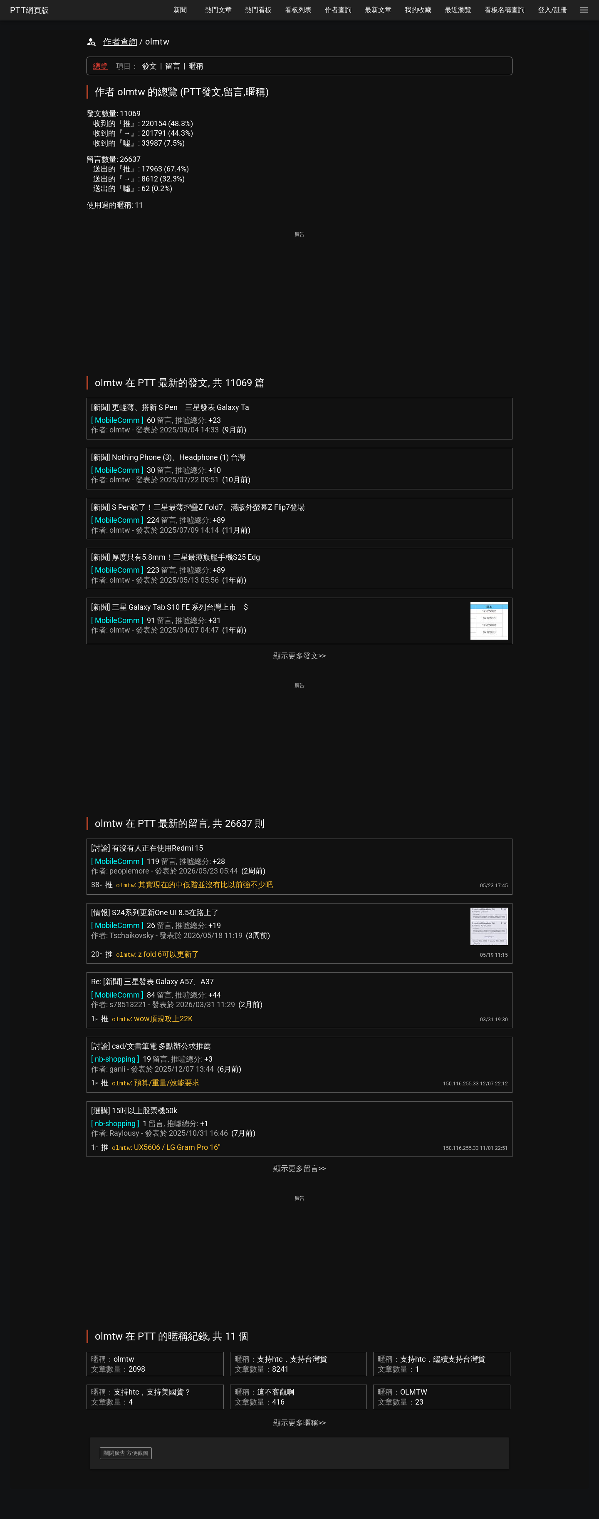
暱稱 (195, 66)
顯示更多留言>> (299, 1168)
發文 (149, 66)
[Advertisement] (299, 298)
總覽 (100, 66)
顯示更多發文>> (299, 655)
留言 (172, 66)
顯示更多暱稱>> (299, 1422)
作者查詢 (120, 42)
